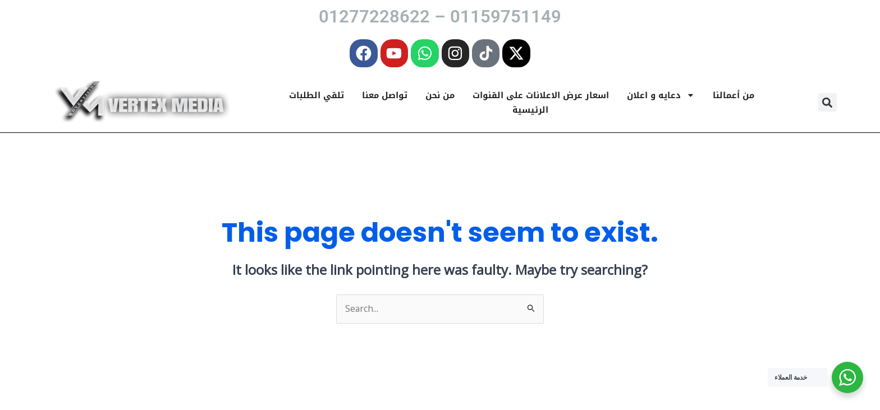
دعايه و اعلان (661, 97)
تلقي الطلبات (316, 97)
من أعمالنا (733, 97)
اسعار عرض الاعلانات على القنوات (541, 97)
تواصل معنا (384, 97)
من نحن (440, 97)
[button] (827, 105)
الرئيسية (530, 112)
